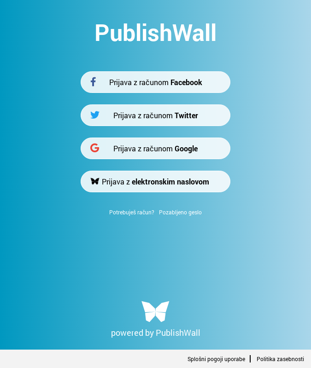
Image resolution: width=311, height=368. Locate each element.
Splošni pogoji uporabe (216, 358)
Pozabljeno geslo (180, 212)
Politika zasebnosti (280, 358)
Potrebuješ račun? (131, 212)
